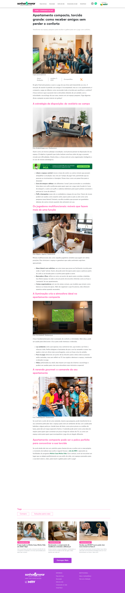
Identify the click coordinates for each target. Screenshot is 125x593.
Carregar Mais (62, 560)
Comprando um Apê (72, 3)
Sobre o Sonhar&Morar (85, 576)
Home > (37, 10)
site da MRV (73, 451)
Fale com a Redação (84, 579)
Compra (23, 514)
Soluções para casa (43, 514)
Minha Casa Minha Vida (58, 453)
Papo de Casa (43, 3)
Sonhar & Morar (26, 3)
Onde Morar (83, 3)
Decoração (52, 3)
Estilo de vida (61, 3)
